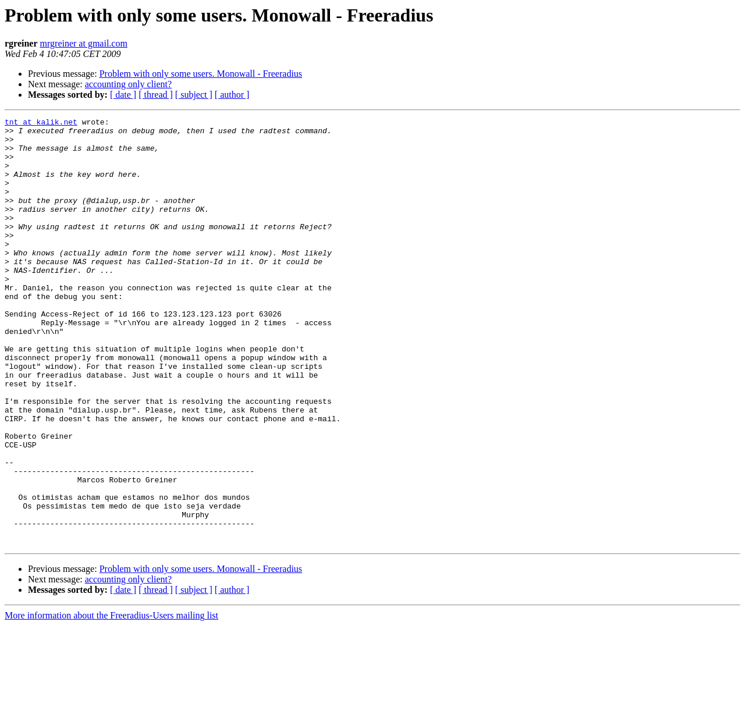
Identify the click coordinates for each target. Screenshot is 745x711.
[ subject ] (193, 94)
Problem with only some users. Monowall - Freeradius (201, 74)
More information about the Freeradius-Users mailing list (111, 701)
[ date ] (123, 94)
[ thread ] (156, 94)
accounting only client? (128, 84)
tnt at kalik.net (41, 123)
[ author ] (232, 94)
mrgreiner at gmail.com (83, 43)
